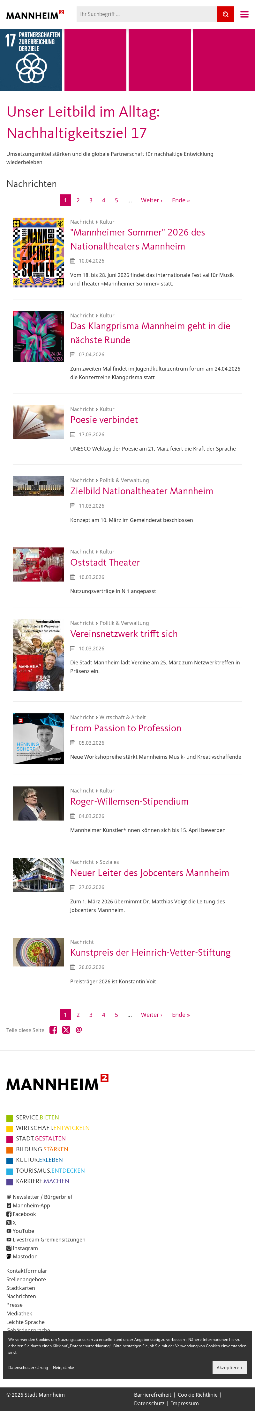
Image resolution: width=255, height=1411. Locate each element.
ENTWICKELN (53, 1128)
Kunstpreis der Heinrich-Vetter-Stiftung (150, 953)
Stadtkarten (20, 1288)
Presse (14, 1304)
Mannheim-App (31, 1205)
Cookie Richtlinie (198, 1394)
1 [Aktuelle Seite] (67, 200)
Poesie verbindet (104, 420)
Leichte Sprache (25, 1322)
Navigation (244, 14)
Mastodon (25, 1256)
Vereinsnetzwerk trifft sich (124, 634)
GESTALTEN (41, 1139)
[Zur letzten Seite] (181, 200)
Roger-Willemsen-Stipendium (129, 802)
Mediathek (19, 1313)
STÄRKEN (42, 1150)
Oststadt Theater (105, 563)
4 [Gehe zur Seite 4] (105, 199)
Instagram (25, 1248)
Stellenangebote (26, 1279)
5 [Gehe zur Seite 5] (118, 199)
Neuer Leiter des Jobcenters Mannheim (149, 873)
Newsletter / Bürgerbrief (42, 1196)
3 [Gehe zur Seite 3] (93, 199)
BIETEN (37, 1118)
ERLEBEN (39, 1160)
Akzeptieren (229, 1367)
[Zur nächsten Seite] (152, 200)
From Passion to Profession (125, 729)
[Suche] (225, 14)
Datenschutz (149, 1403)
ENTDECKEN (50, 1171)
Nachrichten (21, 1296)
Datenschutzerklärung (28, 1367)
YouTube (23, 1230)
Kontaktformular (26, 1270)
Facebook (24, 1214)
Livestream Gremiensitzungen (49, 1239)
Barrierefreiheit (152, 1394)
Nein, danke (63, 1367)
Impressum (185, 1403)
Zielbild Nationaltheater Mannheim (142, 491)
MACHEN (42, 1181)
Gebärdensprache (28, 1330)
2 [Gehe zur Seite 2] (80, 199)
